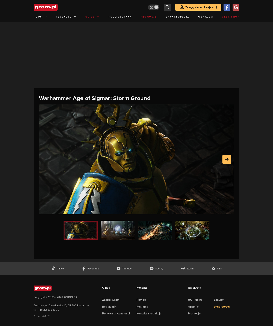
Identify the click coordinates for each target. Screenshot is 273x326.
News (40, 17)
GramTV (193, 306)
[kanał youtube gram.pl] (124, 269)
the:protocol (222, 306)
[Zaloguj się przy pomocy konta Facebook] (227, 7)
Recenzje (66, 17)
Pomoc (141, 300)
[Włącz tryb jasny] (153, 7)
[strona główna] (54, 7)
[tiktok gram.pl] (57, 269)
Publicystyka (120, 16)
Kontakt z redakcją (149, 313)
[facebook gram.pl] (90, 269)
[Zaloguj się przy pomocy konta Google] (236, 7)
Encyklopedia (177, 16)
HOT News (195, 300)
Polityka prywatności (116, 313)
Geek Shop (230, 16)
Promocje (149, 16)
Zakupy (219, 300)
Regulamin (109, 306)
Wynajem (205, 16)
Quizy (92, 17)
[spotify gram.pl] (156, 269)
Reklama (142, 306)
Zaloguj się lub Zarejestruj (201, 7)
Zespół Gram (111, 300)
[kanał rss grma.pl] (216, 269)
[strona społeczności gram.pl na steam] (187, 269)
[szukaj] (167, 7)
